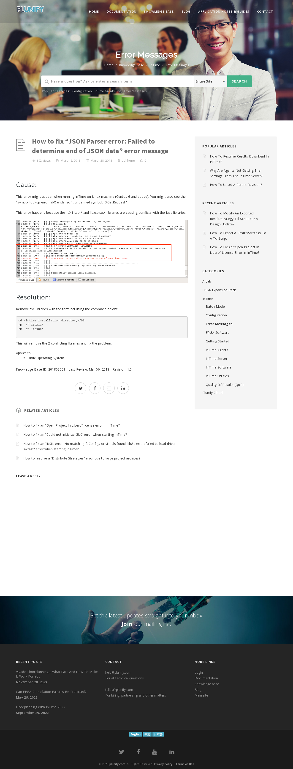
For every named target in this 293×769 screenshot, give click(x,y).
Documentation (121, 11)
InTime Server (216, 358)
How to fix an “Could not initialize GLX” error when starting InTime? (75, 434)
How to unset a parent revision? (236, 184)
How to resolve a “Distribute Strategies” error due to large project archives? (81, 458)
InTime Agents (217, 350)
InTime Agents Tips (108, 91)
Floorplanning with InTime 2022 (40, 707)
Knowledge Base (131, 65)
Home (94, 11)
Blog (186, 11)
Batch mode (215, 306)
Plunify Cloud (212, 392)
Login (199, 672)
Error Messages (177, 65)
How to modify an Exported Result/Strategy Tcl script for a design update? (234, 218)
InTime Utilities (217, 376)
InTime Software (219, 367)
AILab (206, 281)
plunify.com (117, 764)
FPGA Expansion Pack (219, 290)
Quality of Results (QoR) (225, 384)
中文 (147, 734)
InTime (155, 65)
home (108, 65)
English (135, 734)
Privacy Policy (163, 764)
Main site (201, 695)
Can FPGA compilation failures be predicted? (51, 691)
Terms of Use (185, 764)
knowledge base (159, 11)
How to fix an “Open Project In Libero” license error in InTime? (71, 425)
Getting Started (217, 341)
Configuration (82, 91)
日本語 (158, 734)
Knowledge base (207, 684)
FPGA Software (217, 332)
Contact (265, 11)
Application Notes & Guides (223, 11)
